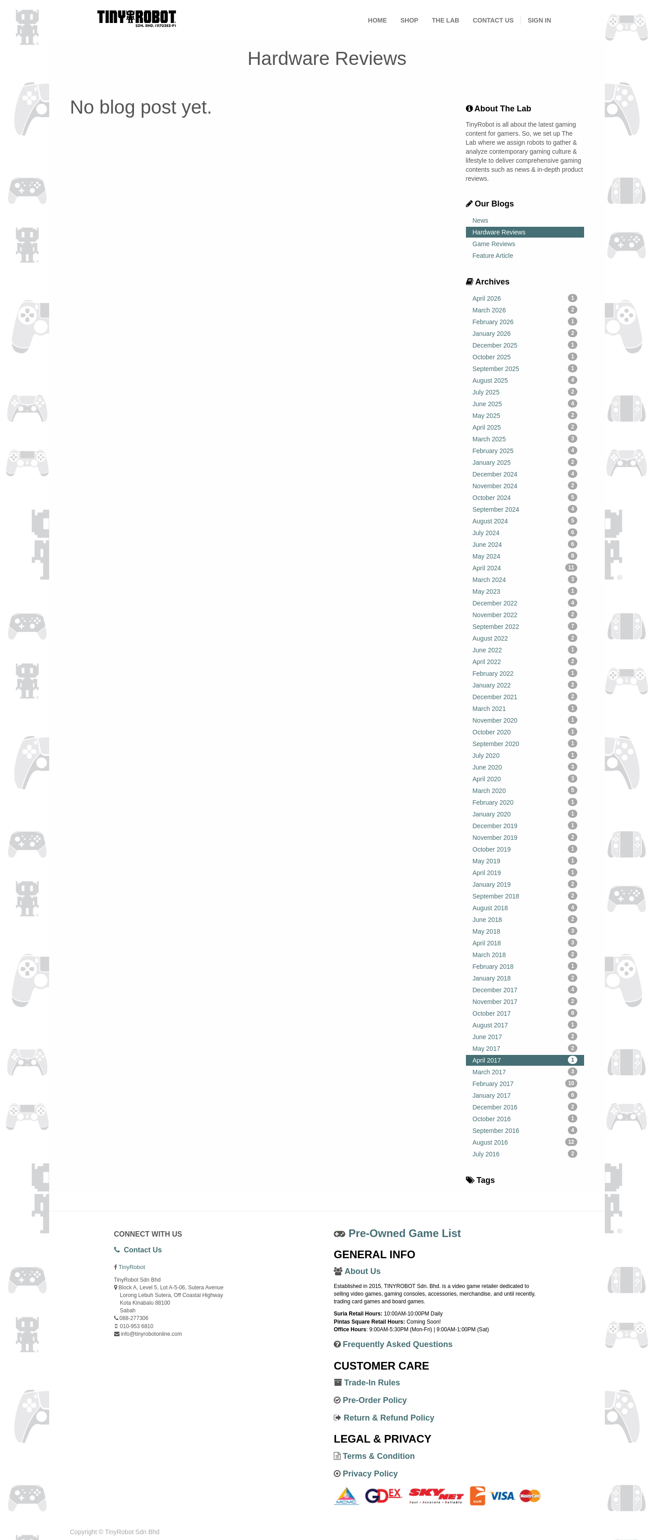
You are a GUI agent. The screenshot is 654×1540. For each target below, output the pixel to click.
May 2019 (525, 861)
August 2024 (525, 521)
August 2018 (525, 907)
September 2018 (525, 896)
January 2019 (525, 884)
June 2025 (525, 403)
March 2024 (525, 579)
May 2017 (525, 1048)
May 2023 (525, 591)
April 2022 (525, 661)
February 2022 (525, 673)
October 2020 (525, 732)
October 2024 (525, 497)
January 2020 (525, 814)
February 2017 (525, 1083)
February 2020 (525, 802)
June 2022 (525, 650)
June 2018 (525, 919)
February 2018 (525, 966)
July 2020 (525, 755)
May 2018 (525, 931)
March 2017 (525, 1072)
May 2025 (525, 415)
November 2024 (525, 485)
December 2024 (525, 474)
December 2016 (525, 1107)
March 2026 (525, 310)
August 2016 (525, 1142)
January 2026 (525, 333)
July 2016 (525, 1154)
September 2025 (525, 368)
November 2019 (525, 837)
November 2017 (525, 1001)
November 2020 (525, 720)
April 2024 (525, 568)
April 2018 (525, 943)
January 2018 (525, 978)
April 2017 (525, 1060)
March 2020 (525, 790)
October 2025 (525, 357)
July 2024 (525, 532)
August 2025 (525, 380)
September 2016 (525, 1130)
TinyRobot (132, 1267)
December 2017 (525, 989)
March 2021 (525, 708)
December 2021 (525, 696)
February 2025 (525, 450)
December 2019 (525, 825)
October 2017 (525, 1013)
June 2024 (525, 544)
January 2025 (525, 462)
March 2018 (525, 954)
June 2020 (525, 767)
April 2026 (525, 298)
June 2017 (525, 1036)
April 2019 (525, 872)
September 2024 (525, 509)
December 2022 (525, 603)
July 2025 (525, 392)
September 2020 (525, 743)
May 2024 (525, 556)
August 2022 (525, 638)
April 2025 (525, 427)
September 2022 (525, 626)
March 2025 (525, 439)
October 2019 (525, 849)
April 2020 (525, 779)
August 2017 (525, 1025)
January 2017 (525, 1095)
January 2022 (525, 685)
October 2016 (525, 1118)
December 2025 (525, 345)
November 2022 (525, 614)
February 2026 (525, 321)
